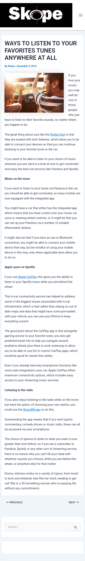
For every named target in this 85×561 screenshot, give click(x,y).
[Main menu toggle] (80, 15)
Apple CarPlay (27, 277)
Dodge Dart (57, 134)
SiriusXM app (32, 409)
